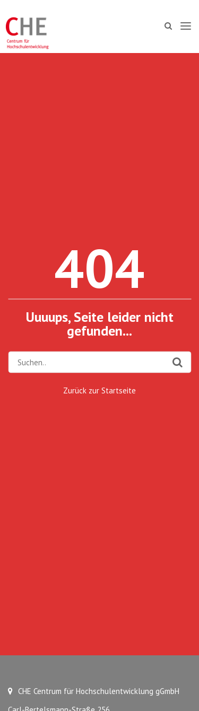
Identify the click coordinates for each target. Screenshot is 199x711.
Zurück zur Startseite (99, 390)
